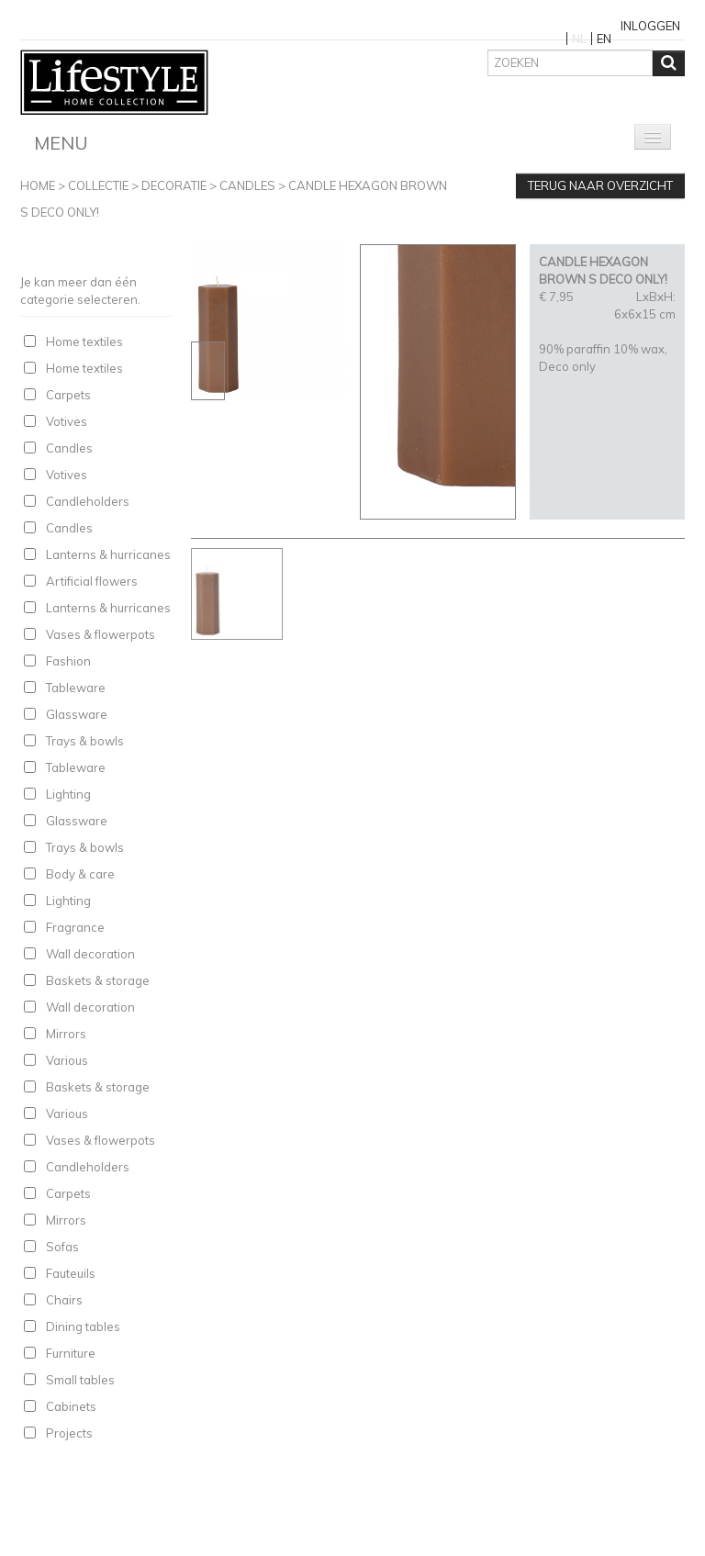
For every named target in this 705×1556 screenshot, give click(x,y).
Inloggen (650, 25)
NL (579, 38)
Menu (61, 142)
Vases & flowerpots (100, 634)
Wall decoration (90, 953)
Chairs (64, 1300)
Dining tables (83, 1326)
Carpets (68, 394)
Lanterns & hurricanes (108, 554)
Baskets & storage (98, 980)
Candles (247, 185)
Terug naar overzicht (600, 185)
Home (37, 185)
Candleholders (87, 501)
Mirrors (66, 1033)
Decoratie (174, 185)
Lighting (68, 794)
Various (67, 1060)
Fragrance (75, 927)
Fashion (68, 661)
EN (604, 38)
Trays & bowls (85, 740)
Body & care (80, 874)
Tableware (76, 687)
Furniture (70, 1353)
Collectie (98, 185)
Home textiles (84, 341)
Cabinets (71, 1406)
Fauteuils (70, 1273)
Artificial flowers (92, 581)
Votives (66, 421)
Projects (69, 1433)
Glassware (76, 714)
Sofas (62, 1246)
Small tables (80, 1379)
